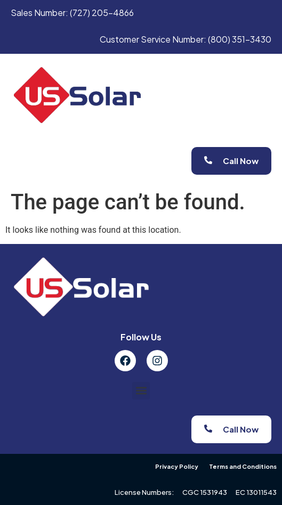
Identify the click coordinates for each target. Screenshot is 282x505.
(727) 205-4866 (102, 12)
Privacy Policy (176, 466)
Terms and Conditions (243, 466)
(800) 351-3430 (239, 39)
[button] (141, 391)
